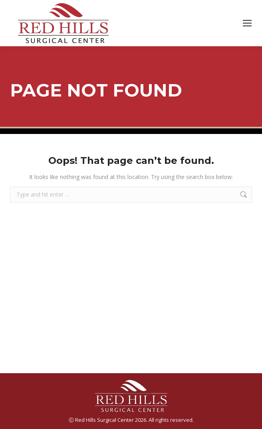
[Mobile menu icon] (247, 23)
